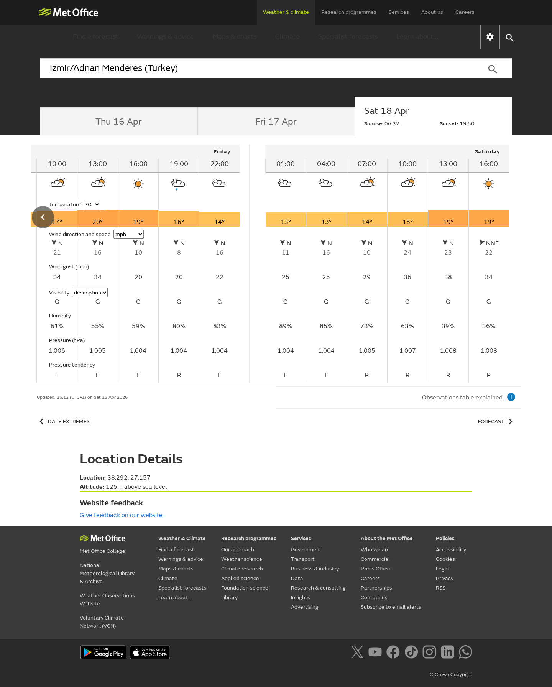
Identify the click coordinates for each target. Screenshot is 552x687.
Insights (300, 597)
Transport (303, 559)
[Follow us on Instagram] (430, 653)
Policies (445, 538)
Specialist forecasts (348, 36)
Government (306, 549)
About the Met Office (387, 538)
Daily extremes (63, 421)
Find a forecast (95, 36)
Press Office (375, 568)
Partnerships (376, 588)
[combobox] (256, 68)
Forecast (496, 421)
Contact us (374, 597)
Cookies (445, 559)
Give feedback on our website (121, 515)
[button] (509, 37)
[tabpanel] (387, 264)
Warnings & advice (165, 36)
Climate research (242, 568)
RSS (440, 588)
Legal (442, 568)
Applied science (240, 578)
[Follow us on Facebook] (394, 653)
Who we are (375, 549)
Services (399, 12)
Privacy (444, 578)
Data (297, 578)
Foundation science (244, 588)
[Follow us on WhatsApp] (465, 653)
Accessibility (451, 549)
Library (229, 597)
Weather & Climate (182, 538)
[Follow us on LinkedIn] (449, 653)
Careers (465, 12)
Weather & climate (286, 12)
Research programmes (348, 12)
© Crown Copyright (451, 675)
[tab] (118, 121)
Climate (287, 36)
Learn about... (417, 36)
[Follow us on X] (358, 653)
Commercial (375, 559)
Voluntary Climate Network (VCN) (102, 622)
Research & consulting (318, 588)
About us (432, 12)
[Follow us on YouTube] (376, 653)
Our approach (237, 549)
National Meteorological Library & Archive (107, 573)
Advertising (305, 607)
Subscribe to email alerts (391, 607)
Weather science (241, 559)
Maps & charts (234, 36)
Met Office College (102, 551)
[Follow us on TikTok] (412, 653)
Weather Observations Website (107, 599)
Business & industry (315, 568)
